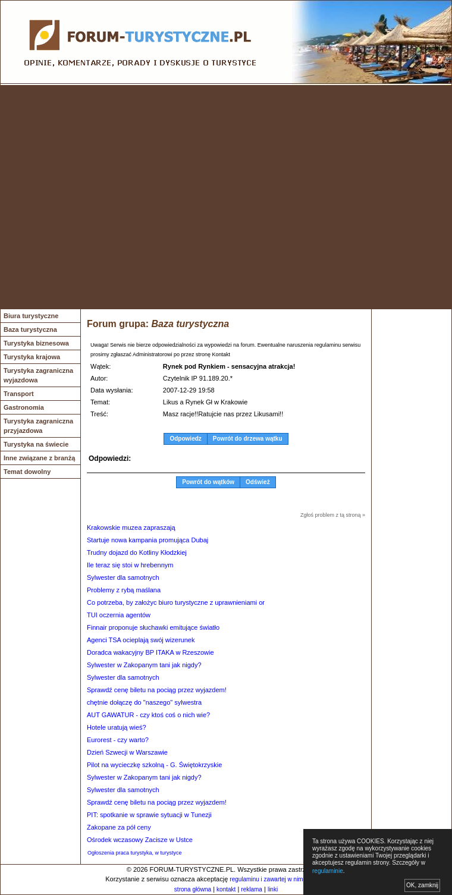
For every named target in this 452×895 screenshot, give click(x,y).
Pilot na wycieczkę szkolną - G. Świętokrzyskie (154, 764)
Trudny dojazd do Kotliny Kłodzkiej (137, 552)
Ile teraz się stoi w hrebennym (130, 565)
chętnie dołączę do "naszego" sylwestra (144, 702)
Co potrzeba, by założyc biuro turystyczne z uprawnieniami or (176, 602)
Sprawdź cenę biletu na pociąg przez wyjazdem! (157, 689)
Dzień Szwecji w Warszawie (127, 752)
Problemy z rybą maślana (124, 589)
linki (273, 889)
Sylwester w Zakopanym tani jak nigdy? (144, 664)
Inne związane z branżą (39, 457)
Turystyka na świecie (36, 444)
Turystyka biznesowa (36, 343)
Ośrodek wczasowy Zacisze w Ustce (140, 839)
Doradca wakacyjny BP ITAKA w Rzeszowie (150, 652)
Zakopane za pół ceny (119, 827)
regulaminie (327, 871)
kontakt (226, 889)
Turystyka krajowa (32, 356)
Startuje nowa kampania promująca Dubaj (147, 540)
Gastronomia (24, 407)
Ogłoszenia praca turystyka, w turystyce (134, 853)
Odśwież (258, 482)
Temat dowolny (27, 471)
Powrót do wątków (208, 482)
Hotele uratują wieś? (116, 727)
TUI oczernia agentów (118, 614)
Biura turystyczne (31, 315)
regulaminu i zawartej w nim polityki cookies (287, 879)
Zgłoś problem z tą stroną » (332, 515)
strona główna (192, 889)
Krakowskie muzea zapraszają (131, 527)
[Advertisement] (111, 197)
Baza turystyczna (30, 329)
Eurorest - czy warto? (118, 739)
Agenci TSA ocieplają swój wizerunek (140, 639)
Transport (19, 393)
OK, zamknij (422, 885)
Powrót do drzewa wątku (247, 438)
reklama (251, 889)
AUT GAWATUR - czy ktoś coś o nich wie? (148, 714)
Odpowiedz (185, 438)
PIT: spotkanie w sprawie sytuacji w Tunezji (149, 814)
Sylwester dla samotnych (123, 577)
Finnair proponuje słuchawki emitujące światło (153, 627)
